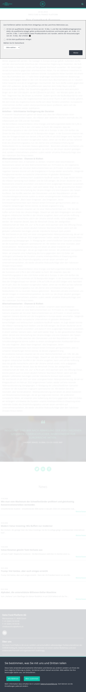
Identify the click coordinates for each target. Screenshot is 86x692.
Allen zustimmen (31, 678)
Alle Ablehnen (13, 678)
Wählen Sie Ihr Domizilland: (13, 43)
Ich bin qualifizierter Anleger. (19, 39)
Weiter (75, 53)
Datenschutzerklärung (48, 684)
